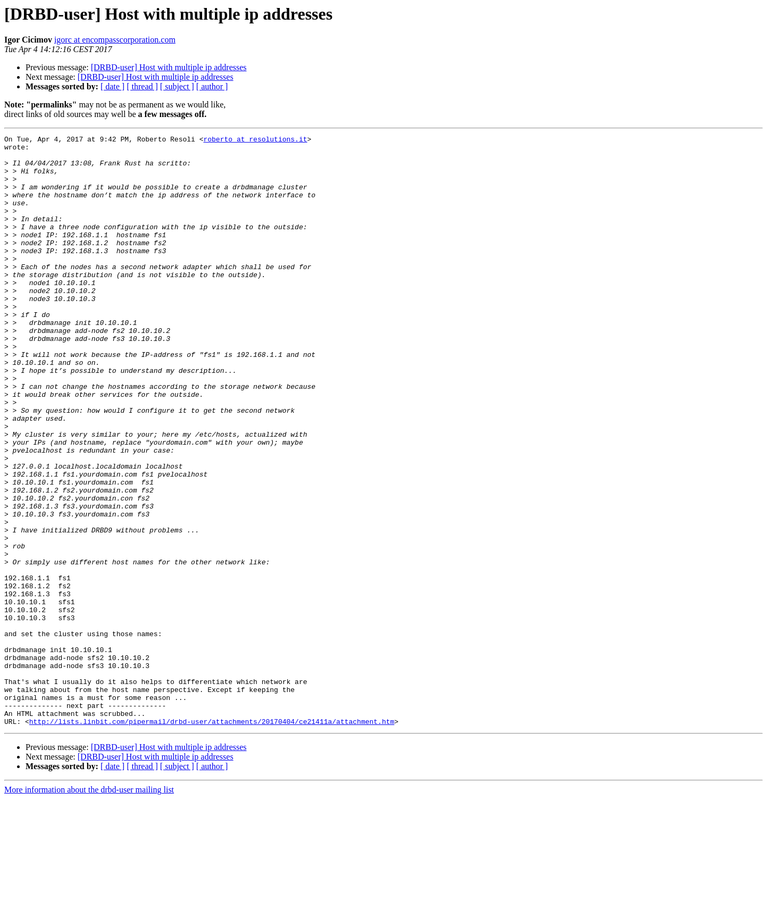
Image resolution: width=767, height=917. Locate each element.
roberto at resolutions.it (255, 140)
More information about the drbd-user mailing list (89, 907)
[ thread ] (142, 86)
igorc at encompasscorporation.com (115, 39)
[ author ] (212, 86)
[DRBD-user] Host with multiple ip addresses (169, 67)
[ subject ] (177, 86)
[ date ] (112, 86)
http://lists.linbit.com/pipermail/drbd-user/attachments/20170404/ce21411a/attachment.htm (211, 839)
